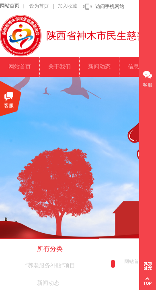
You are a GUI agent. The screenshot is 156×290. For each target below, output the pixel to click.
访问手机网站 (109, 6)
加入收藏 (67, 6)
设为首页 (39, 6)
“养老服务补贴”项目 (50, 266)
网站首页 (9, 5)
